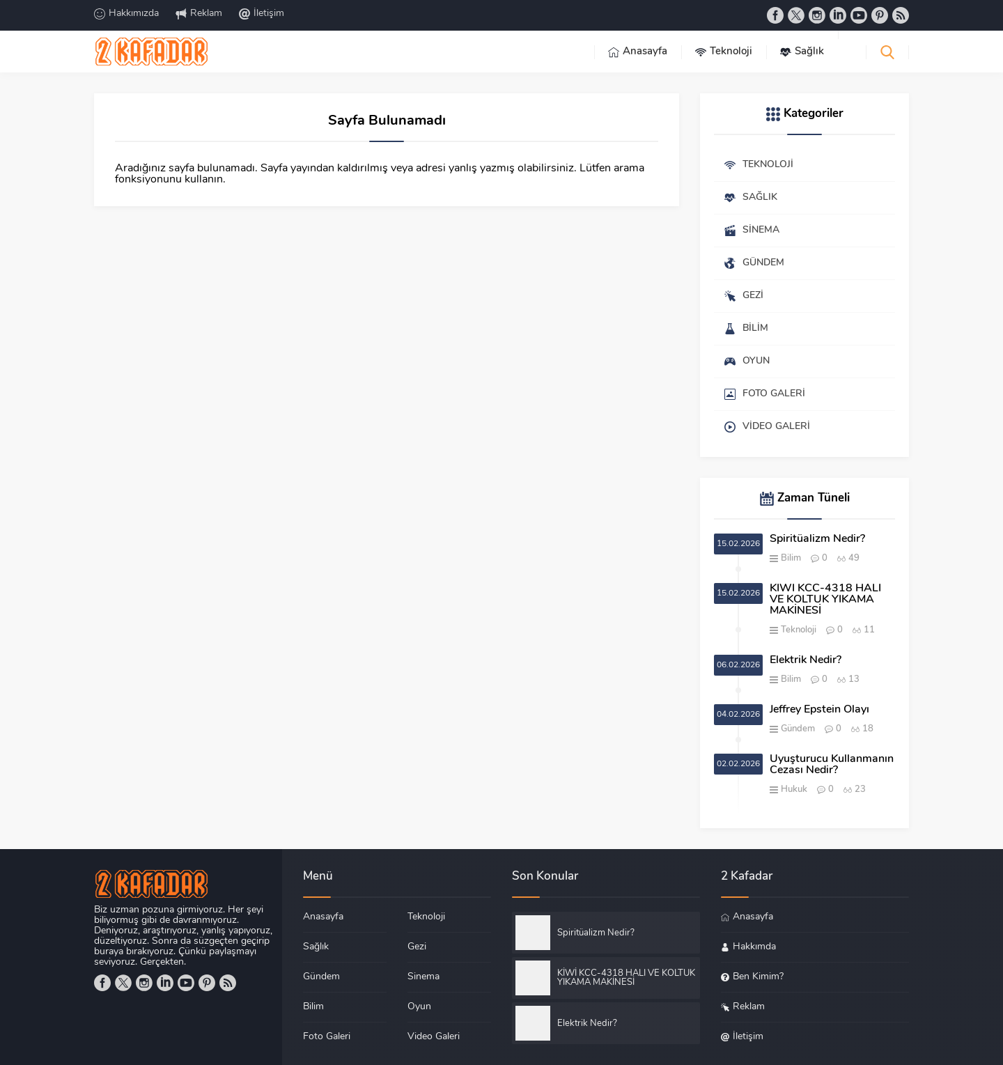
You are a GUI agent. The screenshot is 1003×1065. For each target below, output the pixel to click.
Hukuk (794, 789)
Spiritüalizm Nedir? (817, 539)
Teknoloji (798, 630)
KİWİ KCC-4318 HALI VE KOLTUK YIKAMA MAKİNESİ (825, 599)
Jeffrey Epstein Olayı (819, 709)
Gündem (798, 728)
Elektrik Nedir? (805, 660)
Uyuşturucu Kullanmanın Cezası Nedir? (832, 765)
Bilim (791, 558)
